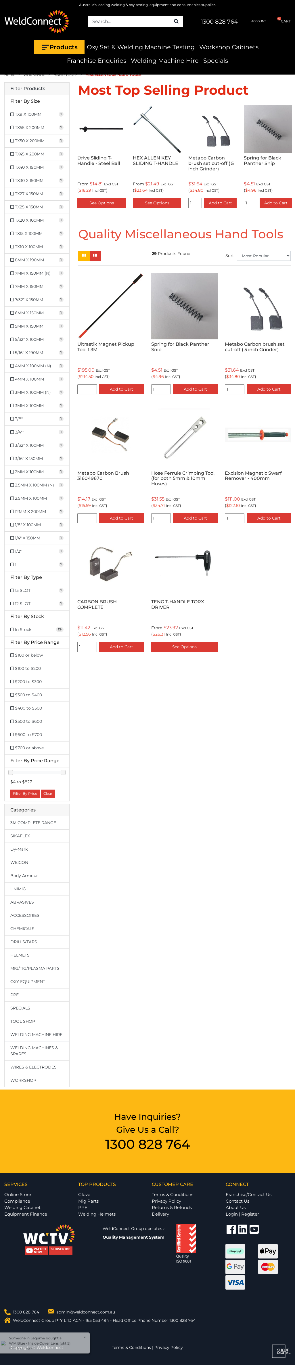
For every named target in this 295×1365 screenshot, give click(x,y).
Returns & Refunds (172, 1207)
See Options (101, 203)
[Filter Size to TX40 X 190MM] (37, 167)
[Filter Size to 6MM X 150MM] (37, 313)
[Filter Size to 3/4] (37, 432)
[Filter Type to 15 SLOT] (37, 590)
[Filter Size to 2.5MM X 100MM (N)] (37, 485)
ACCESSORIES (24, 915)
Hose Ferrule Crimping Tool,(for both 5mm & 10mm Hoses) (183, 478)
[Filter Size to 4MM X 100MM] (37, 379)
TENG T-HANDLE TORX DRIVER (177, 604)
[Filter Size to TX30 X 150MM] (37, 180)
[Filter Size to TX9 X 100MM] (37, 114)
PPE (14, 994)
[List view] (95, 256)
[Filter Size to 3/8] (37, 419)
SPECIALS (20, 1008)
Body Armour (24, 875)
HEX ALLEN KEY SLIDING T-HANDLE (155, 160)
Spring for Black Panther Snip (262, 160)
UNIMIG (18, 888)
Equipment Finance (25, 1214)
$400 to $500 (26, 708)
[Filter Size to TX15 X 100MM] (37, 233)
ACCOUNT (254, 21)
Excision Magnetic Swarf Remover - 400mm (253, 475)
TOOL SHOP (22, 1021)
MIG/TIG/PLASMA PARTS (35, 968)
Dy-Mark (19, 849)
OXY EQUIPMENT (27, 981)
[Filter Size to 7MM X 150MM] (37, 286)
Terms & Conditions (172, 1194)
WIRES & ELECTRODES (33, 1067)
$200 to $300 (26, 681)
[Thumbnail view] (84, 256)
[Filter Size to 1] (37, 564)
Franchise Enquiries (96, 60)
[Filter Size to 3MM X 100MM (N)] (37, 392)
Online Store (17, 1194)
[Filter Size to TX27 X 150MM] (37, 194)
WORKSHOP (23, 1080)
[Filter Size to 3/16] (37, 458)
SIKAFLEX (20, 836)
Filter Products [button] (27, 88)
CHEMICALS (22, 928)
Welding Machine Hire (165, 60)
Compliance (17, 1201)
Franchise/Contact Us (248, 1194)
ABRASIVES (22, 902)
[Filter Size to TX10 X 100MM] (37, 247)
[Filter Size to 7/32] (37, 300)
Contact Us (237, 1201)
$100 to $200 (25, 668)
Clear (47, 793)
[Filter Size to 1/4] (37, 538)
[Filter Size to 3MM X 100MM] (37, 405)
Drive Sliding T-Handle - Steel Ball (98, 160)
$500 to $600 (26, 721)
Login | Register (242, 1214)
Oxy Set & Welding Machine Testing (141, 47)
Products (59, 47)
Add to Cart (220, 203)
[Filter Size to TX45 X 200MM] (37, 154)
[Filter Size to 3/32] (37, 445)
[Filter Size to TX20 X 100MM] (37, 220)
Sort (229, 255)
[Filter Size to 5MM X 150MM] (37, 326)
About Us (236, 1207)
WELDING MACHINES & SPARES (34, 1050)
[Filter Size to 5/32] (37, 339)
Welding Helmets (97, 1214)
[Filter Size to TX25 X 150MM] (37, 207)
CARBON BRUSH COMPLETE (97, 604)
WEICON (19, 862)
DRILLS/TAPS (23, 941)
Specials (215, 60)
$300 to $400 (26, 694)
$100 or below (26, 655)
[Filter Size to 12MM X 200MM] (37, 511)
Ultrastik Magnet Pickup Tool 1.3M (105, 346)
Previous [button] (81, 158)
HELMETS (20, 955)
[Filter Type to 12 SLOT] (37, 604)
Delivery (160, 1214)
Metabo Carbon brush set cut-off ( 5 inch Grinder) (211, 163)
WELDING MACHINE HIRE (36, 1034)
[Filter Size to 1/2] (37, 551)
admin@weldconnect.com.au (85, 1312)
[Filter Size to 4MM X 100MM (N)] (37, 366)
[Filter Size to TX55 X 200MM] (37, 127)
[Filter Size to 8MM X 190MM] (37, 260)
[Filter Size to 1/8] (37, 525)
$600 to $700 (26, 734)
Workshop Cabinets (228, 47)
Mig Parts (88, 1201)
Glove (84, 1194)
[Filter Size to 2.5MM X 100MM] (37, 498)
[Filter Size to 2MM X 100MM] (37, 472)
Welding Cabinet (22, 1207)
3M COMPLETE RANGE (33, 822)
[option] (101, 157)
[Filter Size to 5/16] (37, 353)
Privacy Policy (166, 1201)
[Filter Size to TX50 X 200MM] (37, 141)
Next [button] (287, 158)
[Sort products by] (264, 256)
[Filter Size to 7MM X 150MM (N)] (37, 273)
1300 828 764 (219, 21)
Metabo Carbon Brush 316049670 (103, 475)
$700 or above (27, 747)
